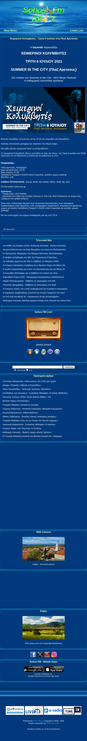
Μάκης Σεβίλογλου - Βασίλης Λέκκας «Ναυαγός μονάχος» (29, 416)
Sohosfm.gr (38, 721)
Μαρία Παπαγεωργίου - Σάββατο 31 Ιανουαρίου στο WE (29, 281)
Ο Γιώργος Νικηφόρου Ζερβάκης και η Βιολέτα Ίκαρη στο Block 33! (34, 265)
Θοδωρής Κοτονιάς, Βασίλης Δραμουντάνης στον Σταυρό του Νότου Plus (37, 300)
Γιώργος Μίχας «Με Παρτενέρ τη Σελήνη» (22, 428)
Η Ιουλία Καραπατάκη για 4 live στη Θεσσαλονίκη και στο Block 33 (34, 269)
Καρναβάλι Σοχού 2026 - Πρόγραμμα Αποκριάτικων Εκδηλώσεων (33, 277)
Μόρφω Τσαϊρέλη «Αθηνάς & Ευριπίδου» (22, 385)
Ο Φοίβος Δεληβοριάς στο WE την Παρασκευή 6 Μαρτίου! (30, 257)
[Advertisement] (43, 486)
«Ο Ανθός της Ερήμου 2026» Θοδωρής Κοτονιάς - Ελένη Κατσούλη (34, 245)
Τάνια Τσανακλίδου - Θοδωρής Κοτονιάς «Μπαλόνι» (27, 389)
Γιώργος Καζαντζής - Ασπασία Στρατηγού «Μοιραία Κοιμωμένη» (32, 408)
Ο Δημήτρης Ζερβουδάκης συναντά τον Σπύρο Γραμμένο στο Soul (34, 292)
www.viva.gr (20, 186)
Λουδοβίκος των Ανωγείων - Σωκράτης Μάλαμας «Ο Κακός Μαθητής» (35, 393)
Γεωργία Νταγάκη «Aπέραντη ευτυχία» (21, 405)
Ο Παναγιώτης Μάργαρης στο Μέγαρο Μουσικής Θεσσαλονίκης (32, 253)
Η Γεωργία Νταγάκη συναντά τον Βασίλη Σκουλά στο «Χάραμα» (32, 436)
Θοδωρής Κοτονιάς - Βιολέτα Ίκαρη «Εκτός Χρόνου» (27, 432)
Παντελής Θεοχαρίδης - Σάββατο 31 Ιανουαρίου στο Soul (29, 285)
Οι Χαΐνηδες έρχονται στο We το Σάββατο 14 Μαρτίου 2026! (31, 261)
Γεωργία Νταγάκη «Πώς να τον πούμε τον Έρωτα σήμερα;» (30, 420)
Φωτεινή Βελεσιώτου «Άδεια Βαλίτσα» (20, 412)
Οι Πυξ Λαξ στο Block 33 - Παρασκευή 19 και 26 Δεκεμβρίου (31, 296)
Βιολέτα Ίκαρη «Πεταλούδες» (16, 401)
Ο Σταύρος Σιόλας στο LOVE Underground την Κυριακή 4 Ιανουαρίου (35, 289)
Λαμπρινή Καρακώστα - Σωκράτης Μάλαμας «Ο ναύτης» (29, 424)
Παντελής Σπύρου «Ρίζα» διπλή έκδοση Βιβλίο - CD (27, 397)
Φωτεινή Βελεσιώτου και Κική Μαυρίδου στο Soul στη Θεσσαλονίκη (34, 249)
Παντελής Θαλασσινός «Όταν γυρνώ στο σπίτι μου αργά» (29, 381)
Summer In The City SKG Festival (49, 196)
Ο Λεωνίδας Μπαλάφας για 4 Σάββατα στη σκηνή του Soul (30, 273)
